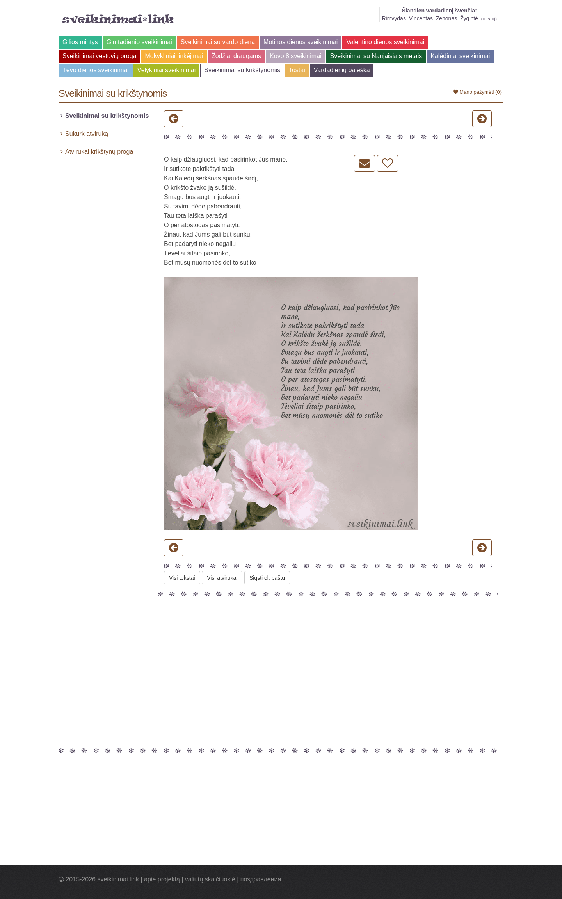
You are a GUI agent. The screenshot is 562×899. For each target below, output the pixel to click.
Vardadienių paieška (342, 70)
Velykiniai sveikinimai (166, 70)
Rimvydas (393, 18)
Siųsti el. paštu (267, 578)
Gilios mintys (80, 42)
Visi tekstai (182, 578)
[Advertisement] (105, 288)
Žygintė (469, 18)
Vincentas (421, 18)
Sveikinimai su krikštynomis (242, 70)
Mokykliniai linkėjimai (174, 56)
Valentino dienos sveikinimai (385, 42)
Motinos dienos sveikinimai (300, 42)
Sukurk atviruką (86, 133)
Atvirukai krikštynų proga (99, 151)
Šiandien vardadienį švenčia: (439, 10)
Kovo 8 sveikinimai (296, 56)
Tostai (297, 70)
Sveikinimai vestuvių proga (99, 56)
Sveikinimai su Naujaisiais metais (376, 56)
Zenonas (446, 18)
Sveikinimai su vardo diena (218, 42)
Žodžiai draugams (236, 56)
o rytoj (489, 18)
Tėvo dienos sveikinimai (95, 70)
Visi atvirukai (222, 578)
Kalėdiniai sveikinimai (460, 56)
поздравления (260, 879)
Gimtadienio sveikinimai (139, 42)
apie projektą (162, 879)
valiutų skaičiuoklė (210, 879)
